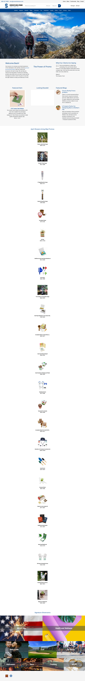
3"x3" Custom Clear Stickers (17, 108)
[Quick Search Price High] (55, 5)
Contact (82, 1)
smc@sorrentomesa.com (16, 1)
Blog (78, 1)
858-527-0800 (5, 1)
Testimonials (73, 1)
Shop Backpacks (42, 39)
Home (64, 1)
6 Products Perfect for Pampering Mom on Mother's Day (70, 107)
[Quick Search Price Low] (49, 5)
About (68, 1)
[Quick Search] (34, 5)
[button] (6, 35)
